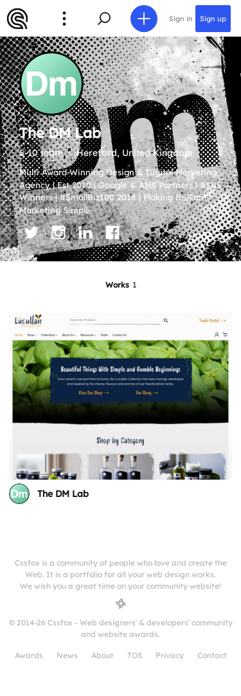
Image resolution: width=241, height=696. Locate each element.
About (102, 655)
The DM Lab (63, 494)
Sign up (213, 18)
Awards (29, 655)
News (67, 655)
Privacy (170, 655)
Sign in (181, 18)
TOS (134, 655)
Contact (212, 655)
